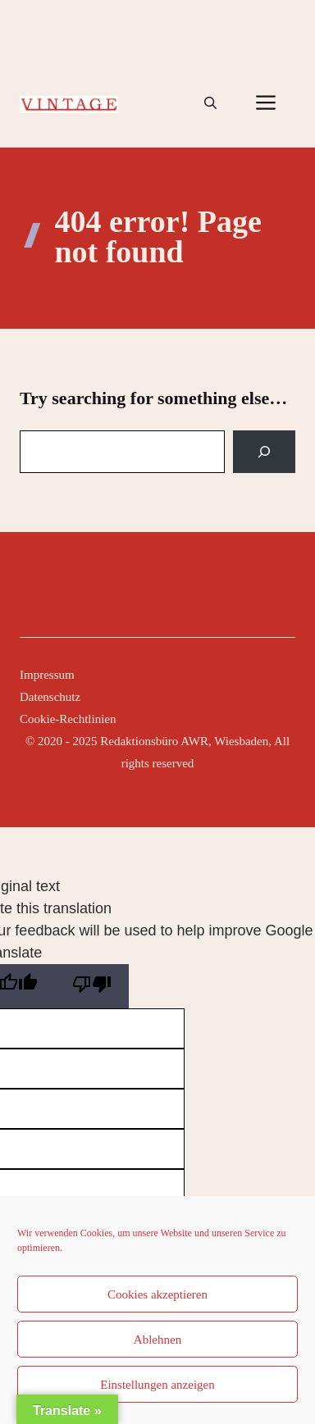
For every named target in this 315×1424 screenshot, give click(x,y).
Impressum (47, 674)
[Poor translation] (92, 986)
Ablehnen (157, 1339)
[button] (210, 103)
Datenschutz (50, 696)
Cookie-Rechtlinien (68, 719)
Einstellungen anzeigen (157, 1384)
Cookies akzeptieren (157, 1294)
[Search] (264, 451)
